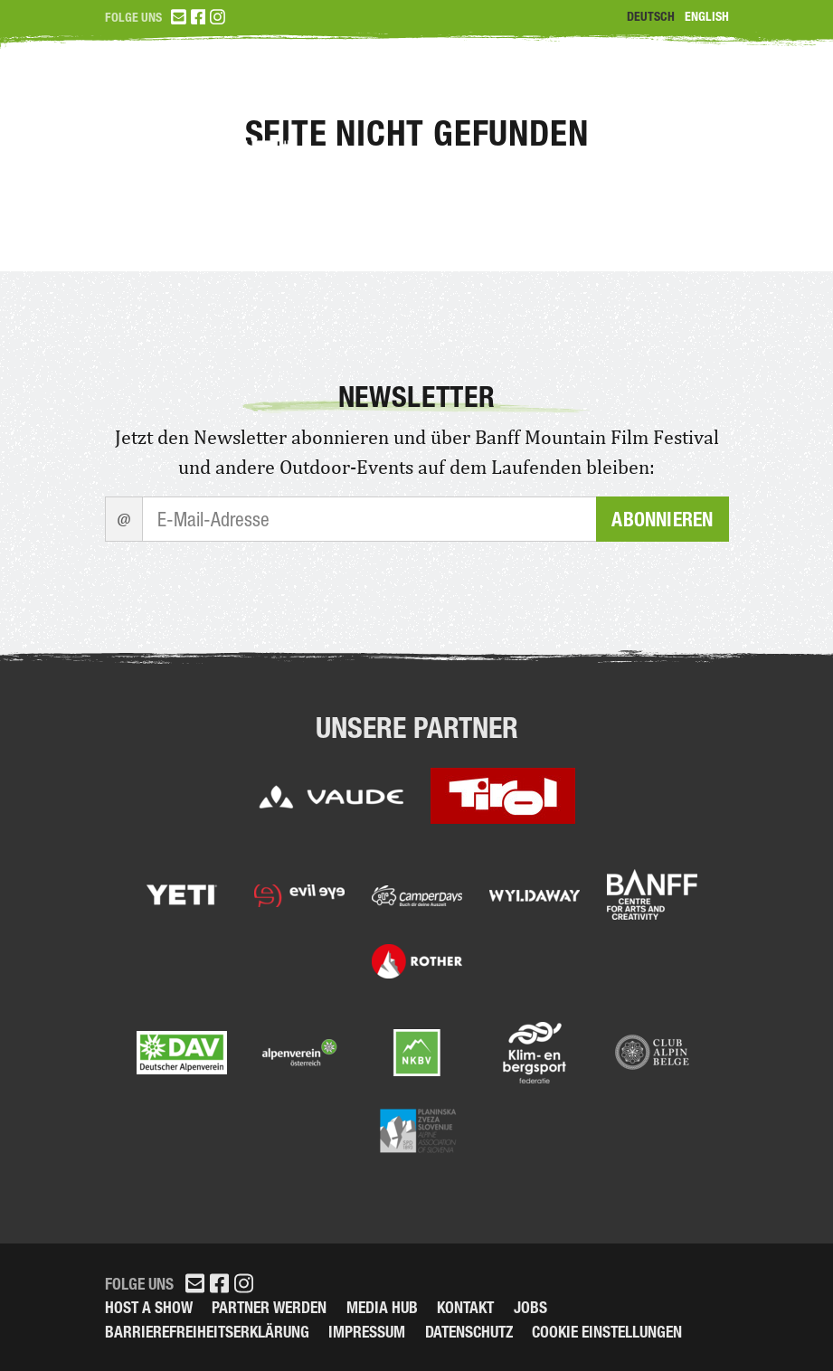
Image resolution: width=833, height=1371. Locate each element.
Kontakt (465, 1307)
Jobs (530, 1307)
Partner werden (269, 1307)
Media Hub (382, 1307)
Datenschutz (469, 1331)
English (707, 16)
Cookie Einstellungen (607, 1331)
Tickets (397, 91)
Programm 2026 (540, 91)
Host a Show (149, 1307)
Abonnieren (662, 519)
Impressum (366, 1331)
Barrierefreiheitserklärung (207, 1331)
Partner (687, 91)
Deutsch (651, 16)
